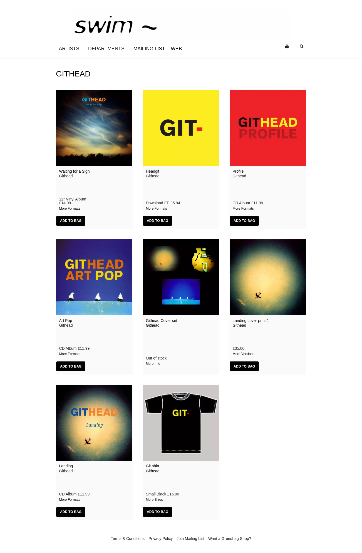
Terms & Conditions (128, 538)
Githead (153, 325)
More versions (243, 354)
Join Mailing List (190, 538)
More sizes (154, 500)
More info (153, 364)
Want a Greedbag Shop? (229, 538)
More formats (69, 208)
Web (176, 48)
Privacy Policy (160, 538)
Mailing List (149, 48)
